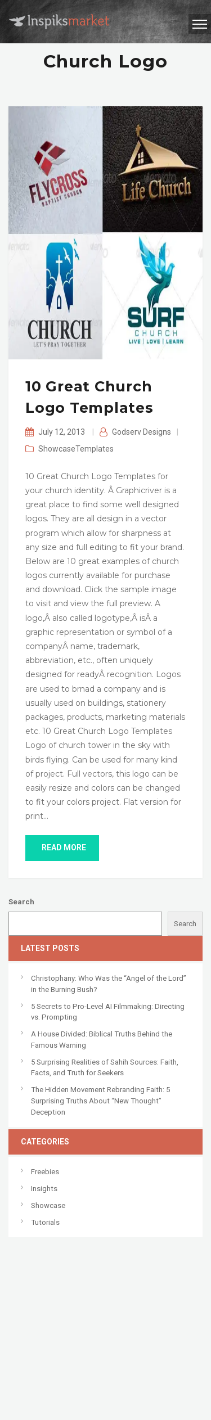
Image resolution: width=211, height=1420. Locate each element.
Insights (44, 1188)
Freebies (45, 1171)
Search (21, 902)
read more (62, 847)
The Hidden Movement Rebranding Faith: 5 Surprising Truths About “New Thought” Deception (100, 1100)
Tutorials (45, 1222)
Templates (94, 448)
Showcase (56, 448)
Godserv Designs (141, 431)
